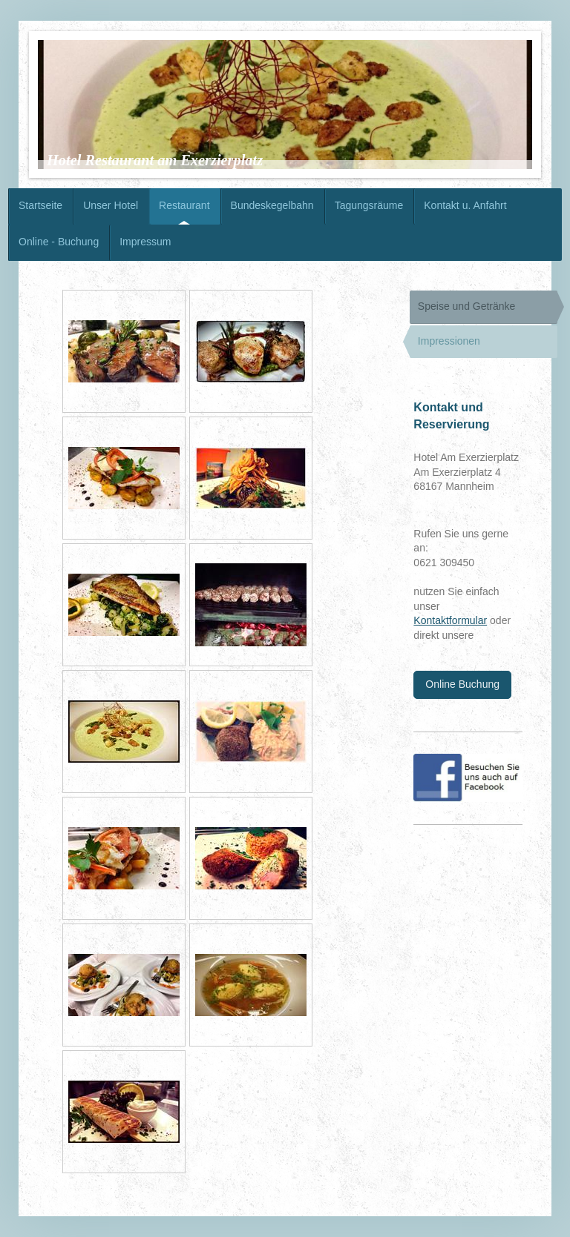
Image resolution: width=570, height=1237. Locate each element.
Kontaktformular (450, 620)
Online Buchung (462, 684)
